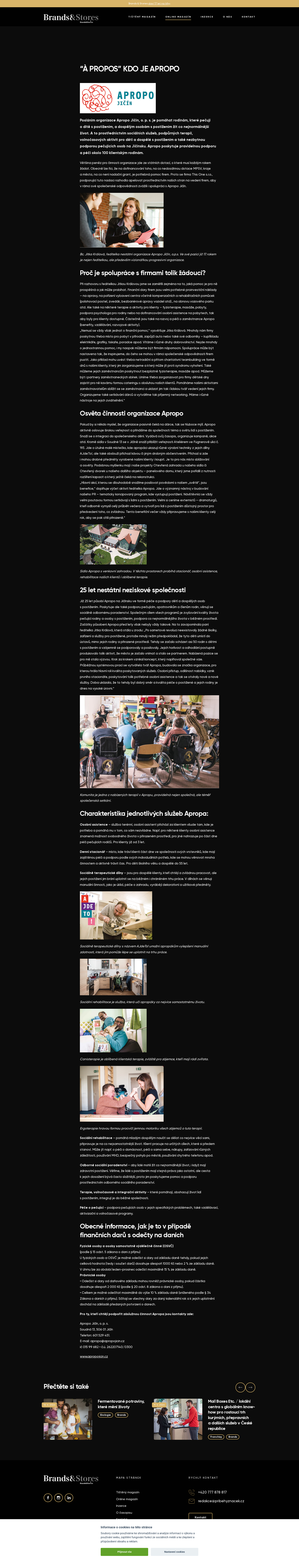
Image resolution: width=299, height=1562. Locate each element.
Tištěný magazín (142, 16)
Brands (121, 1415)
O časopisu (124, 1512)
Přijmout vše (124, 1551)
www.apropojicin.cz (94, 1356)
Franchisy (216, 1436)
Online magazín (178, 16)
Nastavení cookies (174, 1551)
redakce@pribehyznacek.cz (221, 1501)
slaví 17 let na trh (158, 3)
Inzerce (207, 16)
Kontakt (248, 16)
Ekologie (105, 1415)
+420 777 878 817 (212, 1492)
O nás (227, 16)
